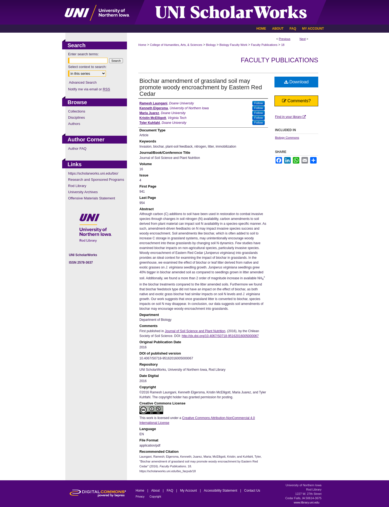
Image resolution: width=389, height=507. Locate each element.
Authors (74, 124)
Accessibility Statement (221, 490)
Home (142, 44)
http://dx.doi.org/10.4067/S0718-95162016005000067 (220, 336)
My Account (189, 490)
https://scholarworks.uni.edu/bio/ (93, 173)
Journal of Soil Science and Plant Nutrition (195, 331)
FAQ (170, 490)
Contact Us (252, 490)
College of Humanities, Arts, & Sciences (176, 44)
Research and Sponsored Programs (96, 180)
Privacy (140, 496)
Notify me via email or (89, 89)
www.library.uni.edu (306, 502)
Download (296, 82)
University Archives (83, 192)
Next (303, 38)
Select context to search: (87, 67)
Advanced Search (83, 82)
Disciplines (76, 117)
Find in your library (290, 117)
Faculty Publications (264, 44)
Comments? (296, 100)
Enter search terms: (83, 54)
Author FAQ (77, 149)
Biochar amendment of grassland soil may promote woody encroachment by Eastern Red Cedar (200, 87)
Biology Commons (287, 137)
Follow (258, 103)
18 (282, 44)
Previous (284, 38)
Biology (211, 44)
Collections (76, 111)
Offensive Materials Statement (91, 198)
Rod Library (77, 186)
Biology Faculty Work (233, 44)
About (156, 490)
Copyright (155, 496)
